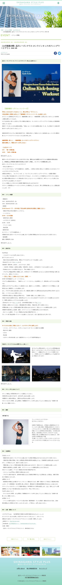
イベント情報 (8, 29)
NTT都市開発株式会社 (31, 577)
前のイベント (14, 539)
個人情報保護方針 (32, 568)
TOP (2, 29)
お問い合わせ (21, 568)
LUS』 (34, 523)
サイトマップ (43, 568)
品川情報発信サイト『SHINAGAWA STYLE (20, 523)
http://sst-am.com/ (14, 521)
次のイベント (47, 539)
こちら (16, 262)
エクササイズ (16, 29)
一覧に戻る (31, 539)
